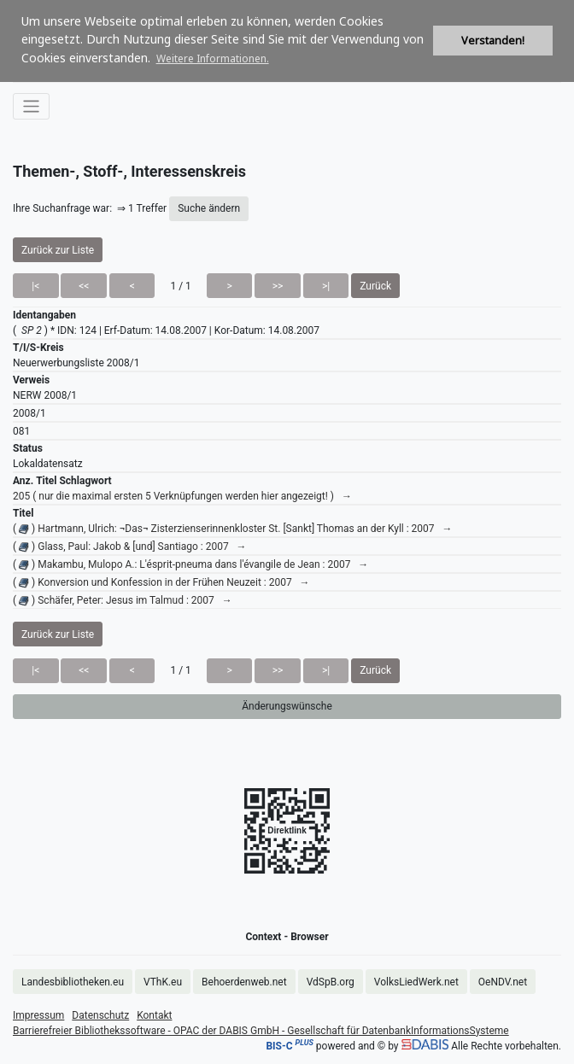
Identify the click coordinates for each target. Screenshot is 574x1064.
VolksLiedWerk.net (416, 982)
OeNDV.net (502, 982)
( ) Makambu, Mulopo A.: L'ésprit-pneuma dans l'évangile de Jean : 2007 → (190, 564)
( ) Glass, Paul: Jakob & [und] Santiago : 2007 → (130, 546)
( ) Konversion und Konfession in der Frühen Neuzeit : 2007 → (161, 582)
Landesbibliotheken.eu (72, 982)
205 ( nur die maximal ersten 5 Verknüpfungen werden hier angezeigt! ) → (182, 496)
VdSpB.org (330, 982)
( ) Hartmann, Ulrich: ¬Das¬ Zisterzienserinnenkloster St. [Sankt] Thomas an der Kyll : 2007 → (233, 529)
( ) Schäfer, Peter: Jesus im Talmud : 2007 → (122, 600)
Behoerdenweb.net (244, 982)
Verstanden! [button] (492, 40)
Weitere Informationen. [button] (212, 58)
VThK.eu (163, 982)
